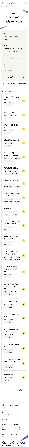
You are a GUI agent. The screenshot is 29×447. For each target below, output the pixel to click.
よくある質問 (17, 429)
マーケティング (8, 54)
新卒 (11, 36)
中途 (6, 36)
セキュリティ (8, 51)
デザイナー (15, 51)
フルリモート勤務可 (9, 66)
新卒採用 (4, 434)
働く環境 (4, 424)
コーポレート (19, 58)
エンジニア (19, 48)
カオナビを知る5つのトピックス (9, 414)
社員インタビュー (6, 419)
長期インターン (8, 39)
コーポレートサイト (13, 434)
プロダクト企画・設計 (10, 48)
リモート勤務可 (8, 70)
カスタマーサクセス (9, 58)
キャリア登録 (17, 83)
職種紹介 (4, 429)
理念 (3, 412)
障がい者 (17, 36)
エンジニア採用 (17, 427)
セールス (16, 54)
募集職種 (16, 424)
